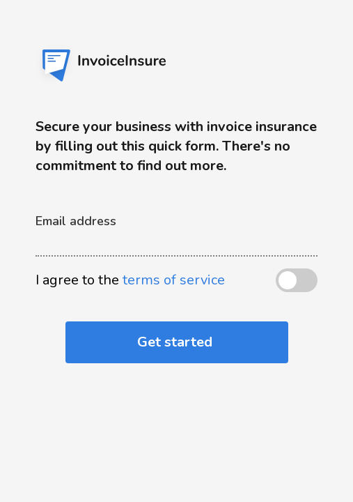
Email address (76, 221)
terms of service (174, 280)
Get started (176, 342)
